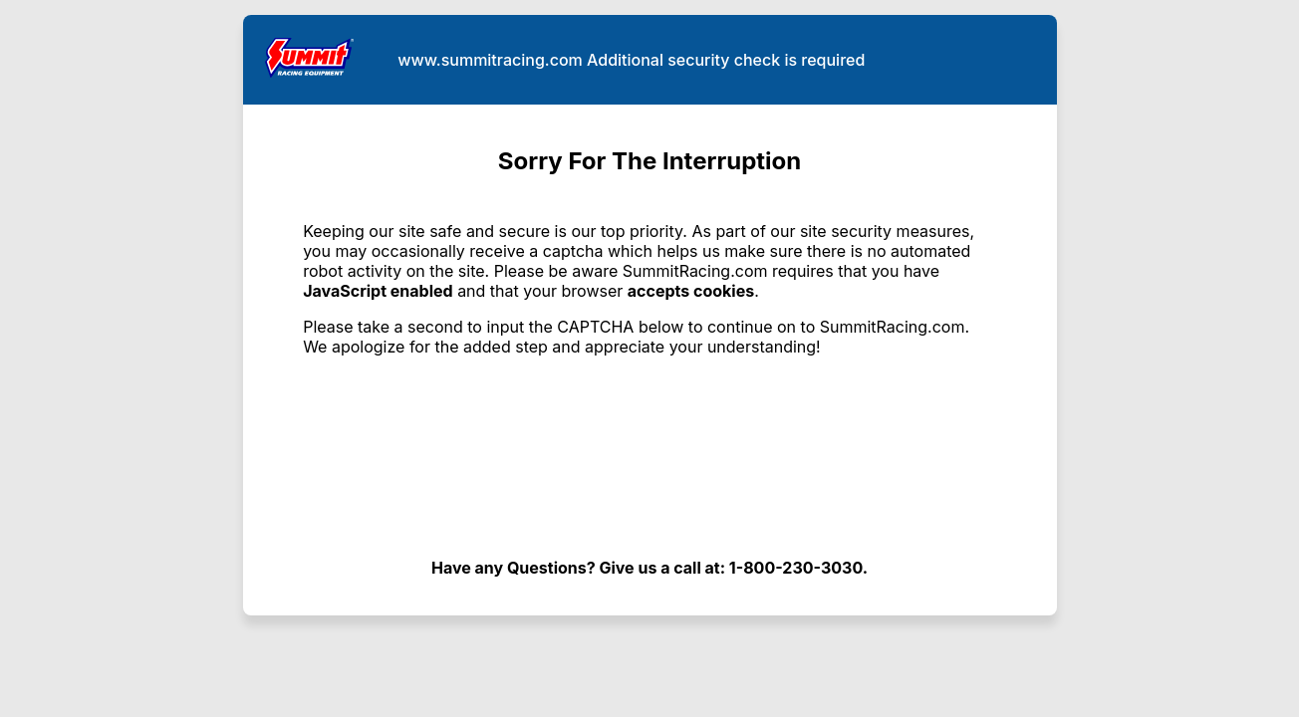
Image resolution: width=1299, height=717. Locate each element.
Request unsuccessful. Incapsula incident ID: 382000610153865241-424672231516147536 (649, 358)
